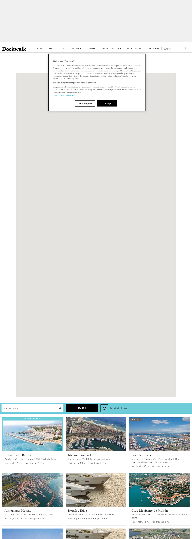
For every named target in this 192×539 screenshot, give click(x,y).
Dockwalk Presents (111, 49)
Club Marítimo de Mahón (150, 510)
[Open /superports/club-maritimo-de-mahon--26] (159, 490)
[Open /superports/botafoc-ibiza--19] (96, 490)
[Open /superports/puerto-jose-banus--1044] (32, 434)
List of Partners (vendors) (63, 95)
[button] (91, 218)
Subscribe (154, 49)
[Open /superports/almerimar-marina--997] (32, 490)
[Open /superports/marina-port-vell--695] (96, 434)
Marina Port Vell (80, 455)
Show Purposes (85, 103)
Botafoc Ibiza (77, 510)
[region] (97, 82)
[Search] (60, 408)
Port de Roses (141, 455)
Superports (77, 49)
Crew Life (52, 49)
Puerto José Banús (17, 455)
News (39, 49)
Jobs (64, 49)
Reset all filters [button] (118, 408)
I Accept (107, 103)
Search (82, 408)
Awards (93, 49)
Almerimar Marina (18, 510)
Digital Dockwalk (135, 49)
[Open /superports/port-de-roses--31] (159, 434)
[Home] (14, 48)
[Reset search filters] (104, 408)
